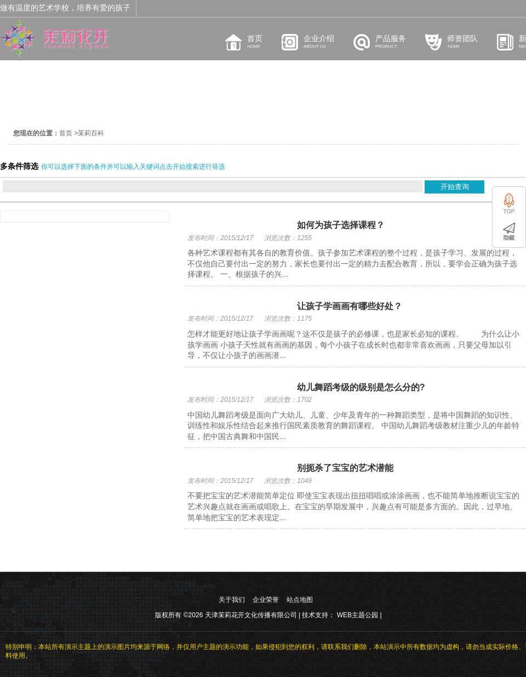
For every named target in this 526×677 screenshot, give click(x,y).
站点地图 (300, 600)
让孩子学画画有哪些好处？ (349, 306)
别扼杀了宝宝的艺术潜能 (345, 468)
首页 (65, 133)
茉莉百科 (91, 133)
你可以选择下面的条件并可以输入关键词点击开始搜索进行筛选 (133, 166)
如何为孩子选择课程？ (341, 225)
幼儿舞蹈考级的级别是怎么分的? (361, 387)
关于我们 (232, 600)
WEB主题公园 (357, 615)
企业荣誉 (266, 600)
